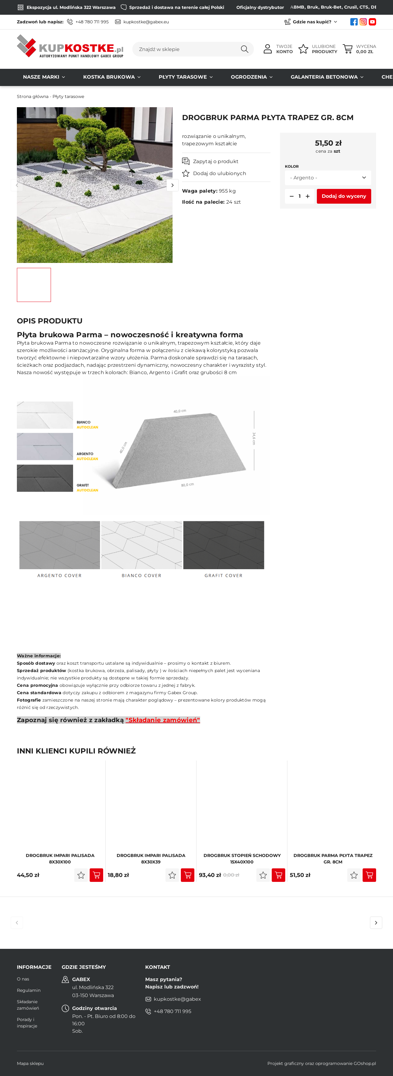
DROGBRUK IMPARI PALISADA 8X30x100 (60, 859)
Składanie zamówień (28, 1005)
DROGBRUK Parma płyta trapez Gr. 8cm (333, 859)
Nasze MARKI (35, 77)
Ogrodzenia (206, 77)
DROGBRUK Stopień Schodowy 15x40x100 (242, 859)
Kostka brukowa (90, 77)
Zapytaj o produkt (216, 161)
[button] (290, 196)
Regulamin (29, 990)
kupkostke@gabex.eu (146, 22)
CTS (348, 7)
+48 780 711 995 (92, 22)
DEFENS (364, 7)
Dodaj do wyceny (344, 196)
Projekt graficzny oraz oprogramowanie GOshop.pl (321, 1063)
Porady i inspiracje (27, 1023)
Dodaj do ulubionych (219, 173)
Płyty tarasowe (152, 77)
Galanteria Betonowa (268, 77)
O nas (23, 979)
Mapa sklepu (30, 1063)
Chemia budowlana (343, 77)
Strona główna (33, 96)
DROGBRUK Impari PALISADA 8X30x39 (151, 859)
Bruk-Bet (315, 7)
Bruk (296, 7)
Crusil (334, 7)
